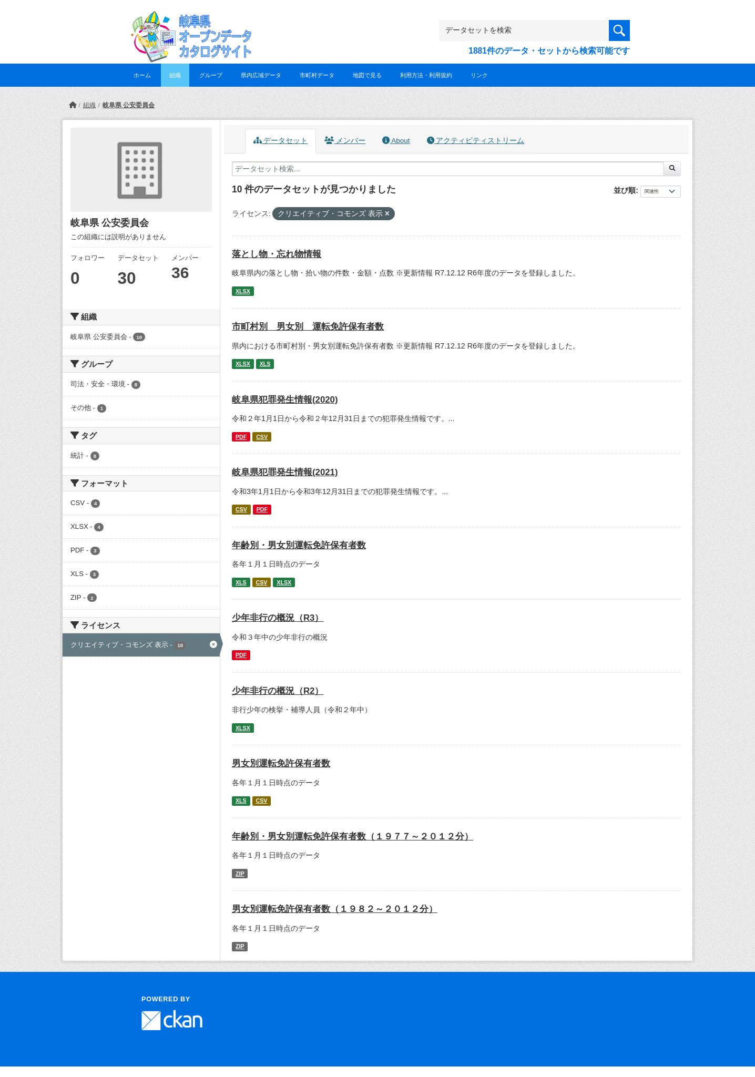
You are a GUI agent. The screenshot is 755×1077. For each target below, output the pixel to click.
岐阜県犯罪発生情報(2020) (285, 400)
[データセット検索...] (448, 168)
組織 (175, 75)
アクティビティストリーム (476, 141)
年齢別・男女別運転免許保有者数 (299, 545)
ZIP (240, 873)
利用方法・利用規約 (426, 75)
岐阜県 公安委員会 (129, 105)
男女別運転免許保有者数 (281, 763)
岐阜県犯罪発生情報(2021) (285, 472)
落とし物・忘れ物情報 (276, 254)
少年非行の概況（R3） (277, 618)
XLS (265, 364)
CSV (262, 437)
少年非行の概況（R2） (277, 691)
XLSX (243, 291)
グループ (210, 75)
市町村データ (317, 75)
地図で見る (367, 75)
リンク (479, 75)
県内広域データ (261, 75)
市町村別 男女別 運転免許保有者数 (308, 327)
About (396, 141)
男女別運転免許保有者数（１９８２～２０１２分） (334, 909)
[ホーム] (72, 105)
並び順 (625, 190)
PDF (241, 437)
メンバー (344, 141)
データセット (280, 141)
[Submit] (672, 168)
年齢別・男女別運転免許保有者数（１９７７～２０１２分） (352, 837)
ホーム (142, 75)
